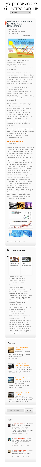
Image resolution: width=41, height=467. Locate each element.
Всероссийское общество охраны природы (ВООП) (20, 8)
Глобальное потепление (15, 141)
